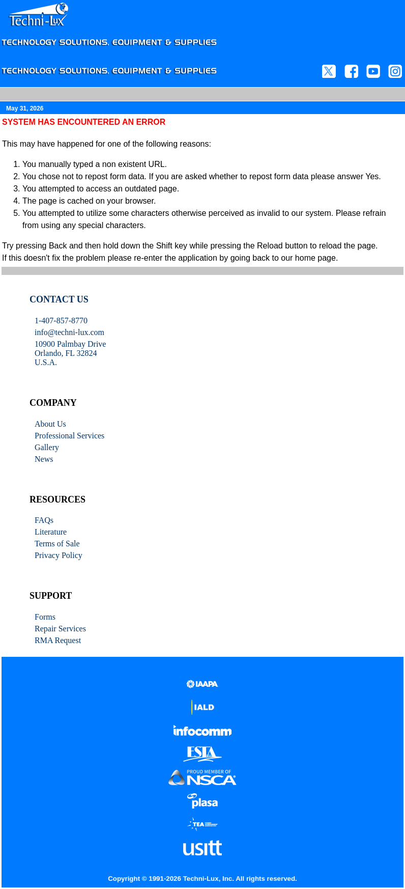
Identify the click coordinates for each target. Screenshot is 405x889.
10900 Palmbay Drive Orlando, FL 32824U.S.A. (70, 353)
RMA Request (58, 640)
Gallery (47, 447)
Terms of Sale (57, 543)
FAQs (44, 520)
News (44, 459)
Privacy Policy (58, 555)
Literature (51, 531)
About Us (50, 424)
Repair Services (60, 628)
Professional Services (69, 435)
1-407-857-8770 (61, 320)
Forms (45, 617)
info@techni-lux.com (69, 332)
